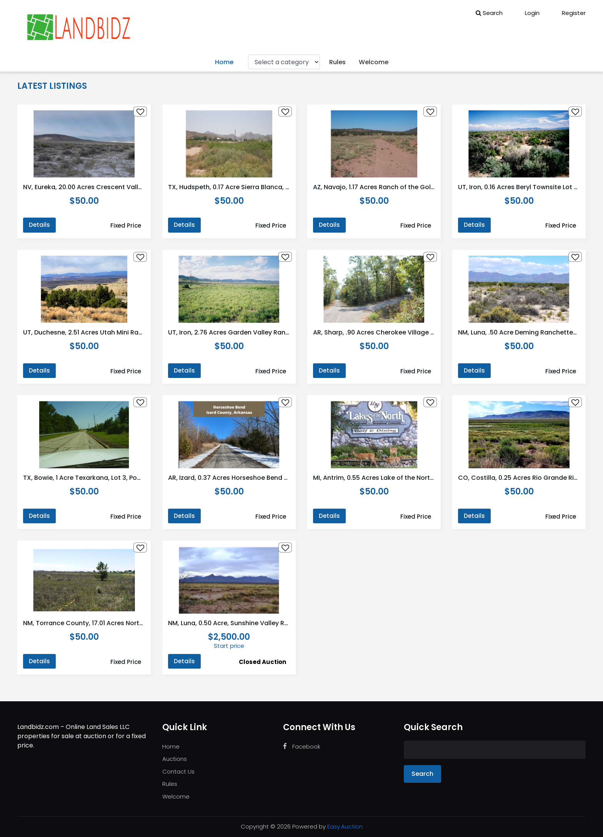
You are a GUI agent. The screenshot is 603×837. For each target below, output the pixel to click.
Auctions (174, 759)
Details (39, 225)
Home (224, 62)
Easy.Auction (345, 826)
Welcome (373, 62)
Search (489, 13)
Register (568, 13)
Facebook (301, 746)
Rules (337, 62)
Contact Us (178, 771)
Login (527, 13)
